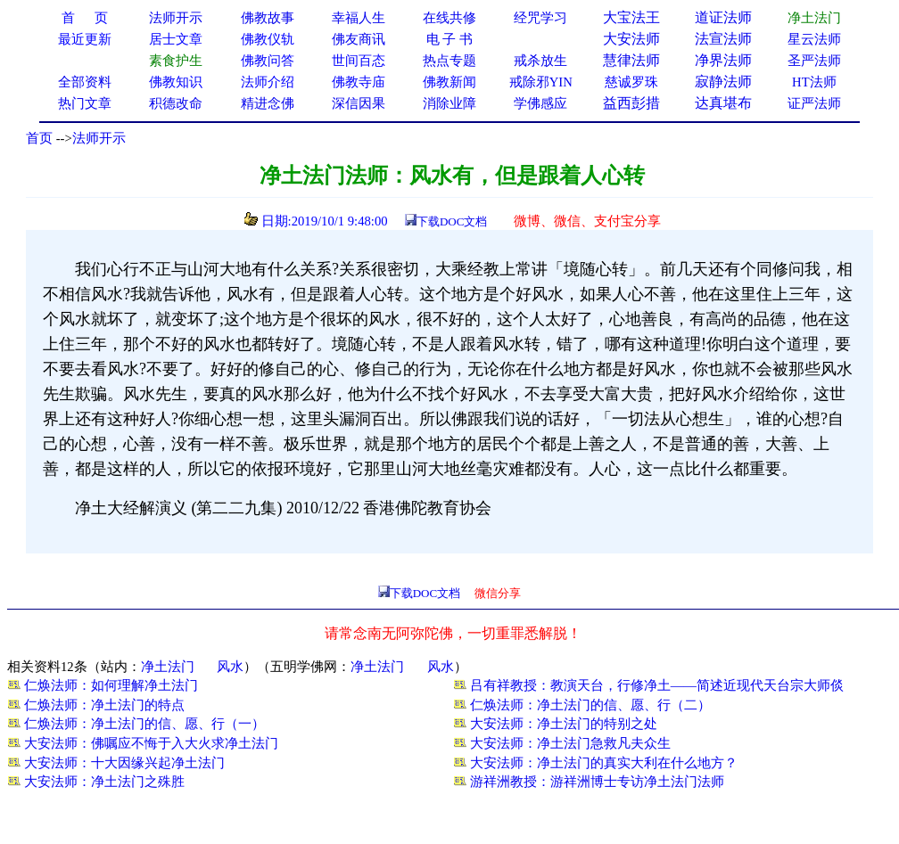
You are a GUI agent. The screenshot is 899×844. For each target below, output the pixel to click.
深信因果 (358, 103)
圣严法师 (814, 60)
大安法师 (631, 38)
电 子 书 (449, 39)
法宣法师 (723, 38)
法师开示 (99, 138)
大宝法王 (631, 17)
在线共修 (449, 18)
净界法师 (723, 60)
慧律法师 (631, 60)
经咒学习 (540, 18)
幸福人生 (358, 18)
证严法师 (814, 103)
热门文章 (84, 103)
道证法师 (723, 17)
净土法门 (167, 667)
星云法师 (814, 39)
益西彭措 (631, 103)
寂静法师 (723, 81)
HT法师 (814, 82)
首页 (39, 138)
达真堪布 (723, 103)
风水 (230, 667)
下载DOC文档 (452, 221)
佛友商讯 (358, 39)
